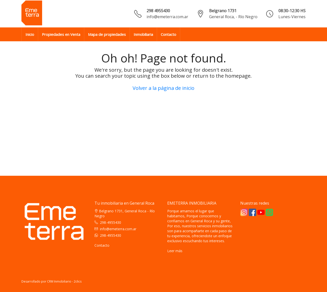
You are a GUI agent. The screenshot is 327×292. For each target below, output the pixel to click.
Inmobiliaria (143, 34)
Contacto (168, 34)
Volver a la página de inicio (163, 88)
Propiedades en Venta (61, 34)
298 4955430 (158, 10)
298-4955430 (110, 222)
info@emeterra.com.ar (167, 16)
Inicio (29, 34)
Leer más (174, 250)
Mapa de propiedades (107, 34)
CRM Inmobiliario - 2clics (64, 281)
